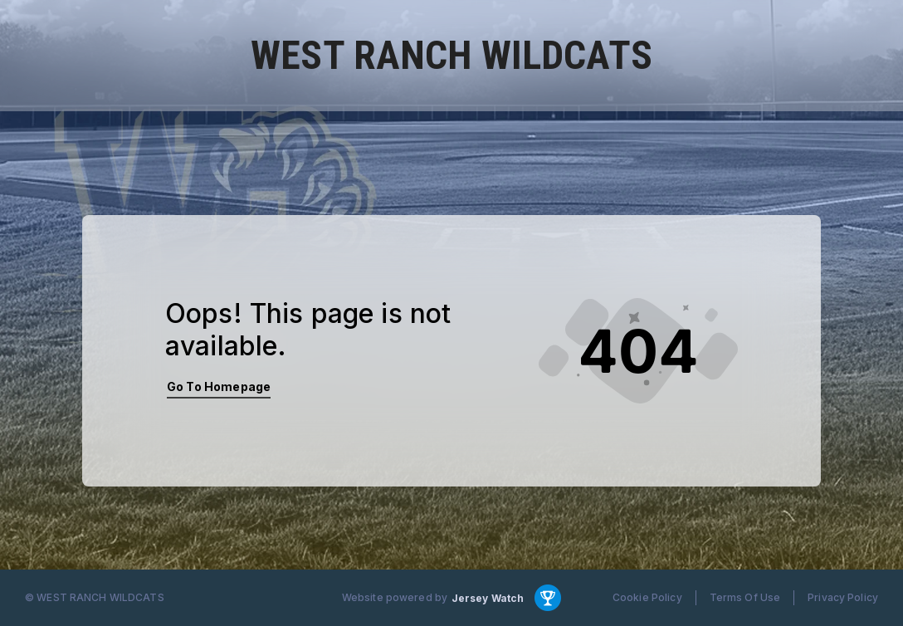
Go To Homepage (219, 386)
